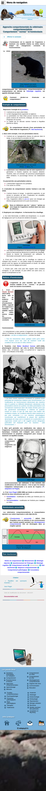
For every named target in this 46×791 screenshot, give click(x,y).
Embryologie (34, 699)
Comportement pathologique (17, 570)
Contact (41, 584)
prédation (25, 109)
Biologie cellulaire (35, 703)
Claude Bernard (7, 292)
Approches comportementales (12, 684)
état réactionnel (35, 129)
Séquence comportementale (27, 567)
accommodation (12, 500)
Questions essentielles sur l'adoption (10, 674)
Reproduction (34, 701)
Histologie (33, 695)
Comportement (11, 678)
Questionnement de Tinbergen (23, 563)
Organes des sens (35, 683)
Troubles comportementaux (12, 693)
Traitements (10, 707)
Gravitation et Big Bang (34, 711)
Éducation (32, 688)
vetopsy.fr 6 (22, 728)
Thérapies (10, 705)
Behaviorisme (29, 561)
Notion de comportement (13, 561)
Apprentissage (10, 687)
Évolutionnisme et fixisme (11, 680)
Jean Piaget (13, 492)
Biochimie (33, 705)
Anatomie (33, 692)
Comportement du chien (34, 673)
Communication (34, 686)
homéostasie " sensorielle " (22, 518)
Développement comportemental (34, 680)
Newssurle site (41, 11)
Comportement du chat (34, 677)
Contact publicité (18, 654)
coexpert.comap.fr (29, 247)
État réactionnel (9, 554)
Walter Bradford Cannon (26, 346)
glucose (26, 199)
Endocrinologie (34, 697)
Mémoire (9, 689)
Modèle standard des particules (35, 708)
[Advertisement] (23, 613)
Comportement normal (19, 565)
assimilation (11, 496)
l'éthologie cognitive (33, 91)
